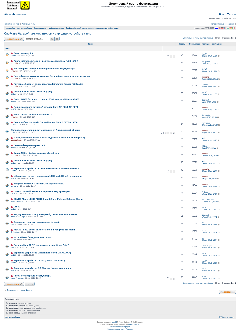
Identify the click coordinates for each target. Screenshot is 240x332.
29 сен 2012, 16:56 (211, 225)
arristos (14, 125)
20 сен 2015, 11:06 (211, 171)
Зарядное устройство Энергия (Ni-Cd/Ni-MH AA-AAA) (42, 252)
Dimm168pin (207, 246)
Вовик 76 (15, 102)
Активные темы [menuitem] (28, 24)
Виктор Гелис (16, 140)
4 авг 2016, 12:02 (210, 148)
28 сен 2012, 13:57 (211, 240)
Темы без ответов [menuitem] (11, 24)
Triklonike (15, 232)
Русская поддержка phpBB (120, 327)
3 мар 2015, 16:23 (210, 179)
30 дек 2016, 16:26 (211, 71)
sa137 (13, 56)
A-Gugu (205, 138)
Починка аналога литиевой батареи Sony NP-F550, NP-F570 (46, 107)
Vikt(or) (205, 146)
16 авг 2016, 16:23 (211, 140)
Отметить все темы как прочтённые (198, 38)
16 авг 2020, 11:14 (211, 110)
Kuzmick (205, 85)
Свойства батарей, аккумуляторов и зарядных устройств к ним (48, 33)
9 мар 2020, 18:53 (210, 117)
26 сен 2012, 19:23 (211, 263)
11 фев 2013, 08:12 (211, 202)
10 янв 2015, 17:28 (211, 194)
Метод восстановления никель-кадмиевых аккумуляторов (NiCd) (49, 137)
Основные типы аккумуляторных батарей (37, 222)
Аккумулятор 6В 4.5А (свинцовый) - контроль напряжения (45, 214)
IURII (13, 194)
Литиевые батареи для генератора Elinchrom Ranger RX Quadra (48, 84)
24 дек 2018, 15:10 (211, 56)
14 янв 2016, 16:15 (211, 163)
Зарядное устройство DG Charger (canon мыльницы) (43, 268)
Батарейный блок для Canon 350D (32, 237)
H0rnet (13, 247)
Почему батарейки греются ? (29, 145)
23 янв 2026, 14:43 (211, 87)
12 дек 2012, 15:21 (211, 209)
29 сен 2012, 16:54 (211, 232)
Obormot (205, 215)
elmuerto (14, 186)
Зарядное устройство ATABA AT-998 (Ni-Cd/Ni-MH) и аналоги (46, 168)
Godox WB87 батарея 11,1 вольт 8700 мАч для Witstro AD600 (46, 99)
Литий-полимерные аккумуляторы (32, 275)
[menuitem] (7, 14)
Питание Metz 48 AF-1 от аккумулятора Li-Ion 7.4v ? (41, 245)
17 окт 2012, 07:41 (211, 217)
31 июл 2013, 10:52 (211, 79)
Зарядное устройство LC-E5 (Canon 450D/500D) (39, 260)
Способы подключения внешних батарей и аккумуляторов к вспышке (52, 76)
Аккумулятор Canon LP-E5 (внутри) (33, 160)
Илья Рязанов (17, 201)
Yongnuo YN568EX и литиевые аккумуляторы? (39, 183)
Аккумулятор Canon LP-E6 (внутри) (33, 91)
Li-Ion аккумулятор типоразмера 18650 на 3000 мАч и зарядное (48, 176)
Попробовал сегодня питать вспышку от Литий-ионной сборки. (45, 130)
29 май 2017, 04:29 (211, 125)
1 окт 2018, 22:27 (210, 64)
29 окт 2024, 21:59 (211, 94)
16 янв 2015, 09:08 (211, 186)
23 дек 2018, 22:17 (211, 133)
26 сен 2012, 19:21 (211, 278)
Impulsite (14, 63)
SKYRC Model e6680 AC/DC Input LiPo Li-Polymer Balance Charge (48, 199)
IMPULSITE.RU (134, 324)
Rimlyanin (206, 62)
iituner (204, 230)
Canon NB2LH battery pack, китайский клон (37, 153)
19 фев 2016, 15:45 (211, 156)
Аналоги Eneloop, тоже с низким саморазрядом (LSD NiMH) (46, 61)
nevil (13, 240)
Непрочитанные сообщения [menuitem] (222, 24)
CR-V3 (17, 206)
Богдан (14, 148)
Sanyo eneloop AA (23, 53)
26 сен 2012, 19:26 (211, 255)
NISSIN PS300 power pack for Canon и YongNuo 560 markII (45, 229)
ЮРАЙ (204, 69)
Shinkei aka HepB (18, 217)
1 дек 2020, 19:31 (210, 102)
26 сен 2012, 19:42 (211, 248)
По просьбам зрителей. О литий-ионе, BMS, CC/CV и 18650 (46, 122)
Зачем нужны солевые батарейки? (33, 114)
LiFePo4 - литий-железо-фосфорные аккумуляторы (42, 191)
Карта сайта (10, 28)
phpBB (114, 322)
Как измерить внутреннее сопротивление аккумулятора (44, 68)
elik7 (13, 224)
